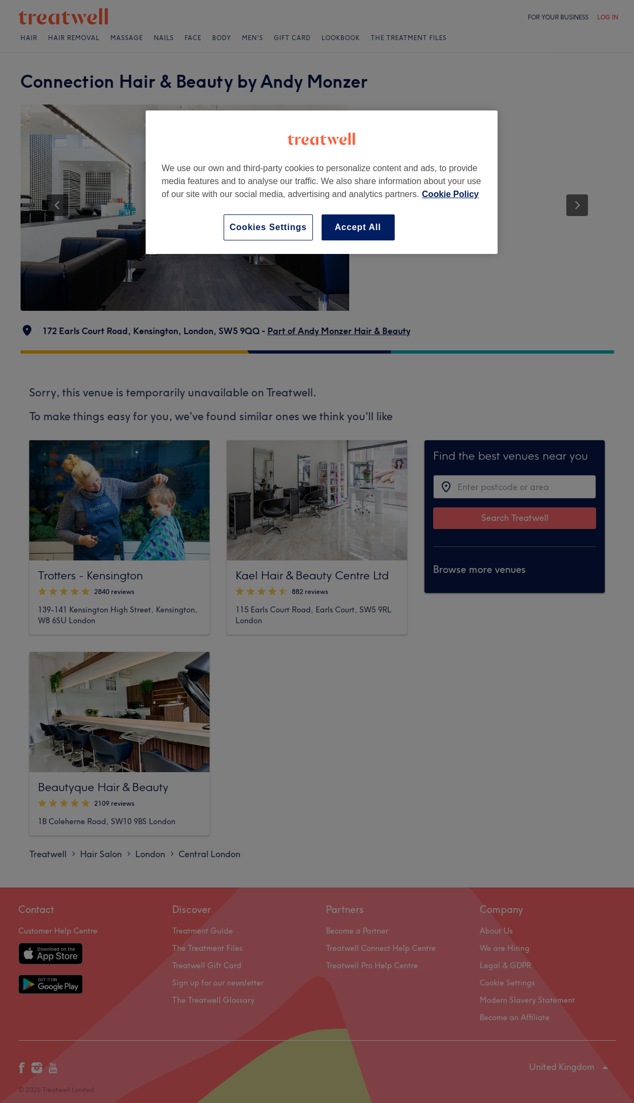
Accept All (358, 227)
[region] (322, 182)
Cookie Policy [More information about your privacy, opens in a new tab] (450, 194)
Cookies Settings (268, 227)
